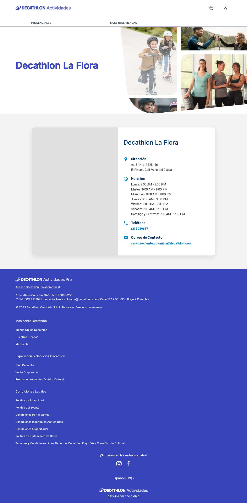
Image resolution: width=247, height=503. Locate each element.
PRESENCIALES (41, 22)
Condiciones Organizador (31, 429)
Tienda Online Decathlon (31, 329)
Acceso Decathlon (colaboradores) (37, 287)
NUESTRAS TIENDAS (123, 22)
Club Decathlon (25, 365)
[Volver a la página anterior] (18, 39)
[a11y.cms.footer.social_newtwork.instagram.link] (119, 463)
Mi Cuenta (22, 344)
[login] (225, 8)
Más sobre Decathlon (31, 321)
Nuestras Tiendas (26, 337)
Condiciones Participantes (32, 414)
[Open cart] (211, 8)
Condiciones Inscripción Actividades (39, 421)
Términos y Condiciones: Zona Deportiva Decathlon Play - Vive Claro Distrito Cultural (70, 443)
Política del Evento (27, 407)
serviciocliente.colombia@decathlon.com (161, 243)
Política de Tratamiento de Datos (36, 436)
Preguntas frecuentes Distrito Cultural (39, 379)
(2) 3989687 (139, 229)
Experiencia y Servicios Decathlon (40, 356)
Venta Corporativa (27, 372)
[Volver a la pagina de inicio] (68, 8)
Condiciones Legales (30, 391)
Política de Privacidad (29, 400)
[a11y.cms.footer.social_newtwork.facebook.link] (128, 463)
